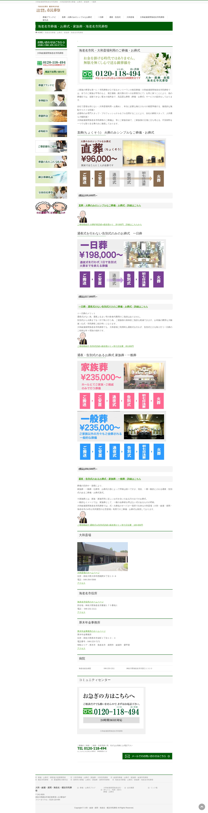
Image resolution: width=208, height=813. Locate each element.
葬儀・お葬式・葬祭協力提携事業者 (52, 777)
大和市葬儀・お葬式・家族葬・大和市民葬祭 (90, 777)
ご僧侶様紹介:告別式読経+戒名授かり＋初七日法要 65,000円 (105, 346)
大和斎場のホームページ (88, 572)
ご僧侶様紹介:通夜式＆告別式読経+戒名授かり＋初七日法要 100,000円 (110, 525)
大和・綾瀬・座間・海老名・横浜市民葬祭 (100, 807)
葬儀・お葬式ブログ (87, 787)
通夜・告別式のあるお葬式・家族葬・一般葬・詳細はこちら (110, 479)
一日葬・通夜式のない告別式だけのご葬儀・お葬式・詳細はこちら (113, 306)
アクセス (81, 583)
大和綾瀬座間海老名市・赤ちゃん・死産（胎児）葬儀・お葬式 (112, 789)
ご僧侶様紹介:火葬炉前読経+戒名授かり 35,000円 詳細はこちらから (109, 224)
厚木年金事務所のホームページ (91, 631)
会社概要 (130, 787)
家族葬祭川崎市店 (61, 779)
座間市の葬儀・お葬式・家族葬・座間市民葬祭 (91, 779)
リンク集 (154, 787)
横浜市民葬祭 (43, 779)
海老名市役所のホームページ (90, 602)
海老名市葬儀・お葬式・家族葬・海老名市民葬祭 (134, 779)
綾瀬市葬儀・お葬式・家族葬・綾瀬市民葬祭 (130, 777)
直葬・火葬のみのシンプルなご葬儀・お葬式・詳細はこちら (110, 205)
